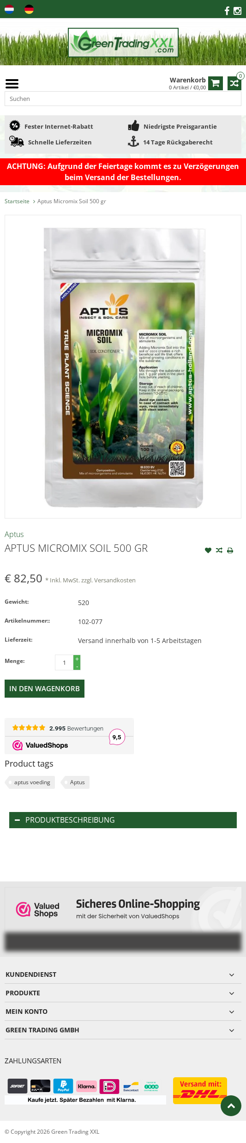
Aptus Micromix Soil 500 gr (71, 201)
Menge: (14, 661)
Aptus (14, 534)
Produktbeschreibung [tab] (65, 820)
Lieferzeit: (18, 639)
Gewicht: (17, 602)
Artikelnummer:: (27, 621)
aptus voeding (32, 782)
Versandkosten (115, 580)
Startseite (17, 201)
